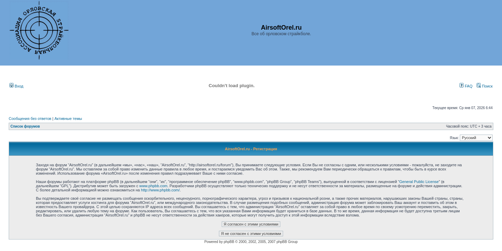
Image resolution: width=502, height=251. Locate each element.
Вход (16, 86)
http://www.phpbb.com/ (160, 190)
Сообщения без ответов (30, 118)
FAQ (465, 86)
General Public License (419, 182)
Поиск (485, 86)
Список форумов (25, 126)
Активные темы (68, 118)
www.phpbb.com (153, 186)
